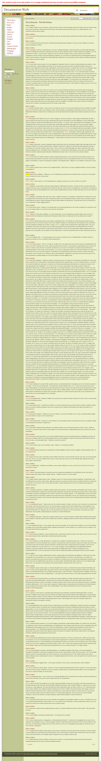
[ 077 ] (27, 555)
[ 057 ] (27, 398)
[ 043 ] (94, 328)
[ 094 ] (27, 683)
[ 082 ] (27, 605)
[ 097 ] (27, 708)
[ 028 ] (27, 244)
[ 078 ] (27, 567)
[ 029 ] (56, 249)
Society (13, 37)
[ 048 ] (84, 350)
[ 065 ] (27, 456)
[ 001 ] (27, 27)
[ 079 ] (27, 578)
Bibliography (13, 48)
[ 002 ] (27, 36)
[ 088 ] (63, 643)
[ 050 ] (74, 358)
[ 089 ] (27, 650)
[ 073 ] (27, 525)
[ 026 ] (57, 224)
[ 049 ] (32, 356)
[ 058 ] (27, 405)
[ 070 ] (76, 493)
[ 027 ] (27, 237)
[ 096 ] (27, 699)
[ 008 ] (70, 79)
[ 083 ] (35, 609)
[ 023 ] (27, 207)
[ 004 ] (27, 49)
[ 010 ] (36, 95)
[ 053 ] (69, 369)
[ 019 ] (27, 174)
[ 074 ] (27, 534)
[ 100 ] (27, 730)
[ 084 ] (50, 612)
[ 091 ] (27, 662)
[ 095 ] (84, 687)
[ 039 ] (40, 309)
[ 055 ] (27, 384)
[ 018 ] (27, 167)
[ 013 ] (64, 122)
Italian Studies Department (29, 753)
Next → (94, 744)
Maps (13, 44)
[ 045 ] (58, 337)
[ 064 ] (27, 450)
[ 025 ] (27, 221)
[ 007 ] (76, 71)
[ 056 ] (73, 386)
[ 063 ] (27, 445)
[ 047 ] (74, 345)
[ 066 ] (27, 465)
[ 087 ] (27, 637)
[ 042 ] (72, 324)
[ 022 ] (27, 196)
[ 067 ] (27, 472)
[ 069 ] (27, 489)
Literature (13, 32)
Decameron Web (17, 10)
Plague (13, 30)
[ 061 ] (27, 427)
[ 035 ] (76, 284)
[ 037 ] (39, 298)
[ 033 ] (87, 271)
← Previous (29, 744)
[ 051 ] (88, 360)
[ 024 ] (27, 214)
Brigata (13, 27)
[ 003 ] (27, 43)
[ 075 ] (27, 541)
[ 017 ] (27, 156)
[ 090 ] (87, 652)
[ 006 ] (27, 64)
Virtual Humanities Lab (42, 753)
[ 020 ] (27, 181)
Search (6, 76)
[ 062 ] (27, 436)
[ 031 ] (47, 266)
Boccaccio (13, 22)
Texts (13, 25)
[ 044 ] (56, 333)
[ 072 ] (27, 516)
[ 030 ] (27, 260)
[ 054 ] (35, 375)
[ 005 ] (93, 51)
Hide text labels (7, 83)
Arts (13, 41)
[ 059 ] (27, 414)
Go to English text (8, 82)
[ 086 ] (38, 629)
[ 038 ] (59, 303)
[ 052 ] (88, 365)
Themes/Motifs (13, 46)
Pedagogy (13, 51)
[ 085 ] (27, 623)
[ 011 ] (27, 108)
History (13, 34)
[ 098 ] (27, 715)
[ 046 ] (69, 341)
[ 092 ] (27, 667)
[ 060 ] (27, 420)
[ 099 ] (27, 720)
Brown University (53, 753)
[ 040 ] (51, 315)
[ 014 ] (65, 128)
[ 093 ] (27, 676)
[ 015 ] (66, 131)
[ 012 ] (27, 118)
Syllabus (13, 53)
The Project (13, 20)
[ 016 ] (27, 144)
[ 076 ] (52, 546)
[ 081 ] (27, 592)
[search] (83, 10)
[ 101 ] (27, 739)
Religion (13, 39)
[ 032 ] (49, 269)
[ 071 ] (27, 504)
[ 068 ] (27, 479)
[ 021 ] (27, 186)
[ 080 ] (41, 584)
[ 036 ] (72, 290)
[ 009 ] (27, 90)
